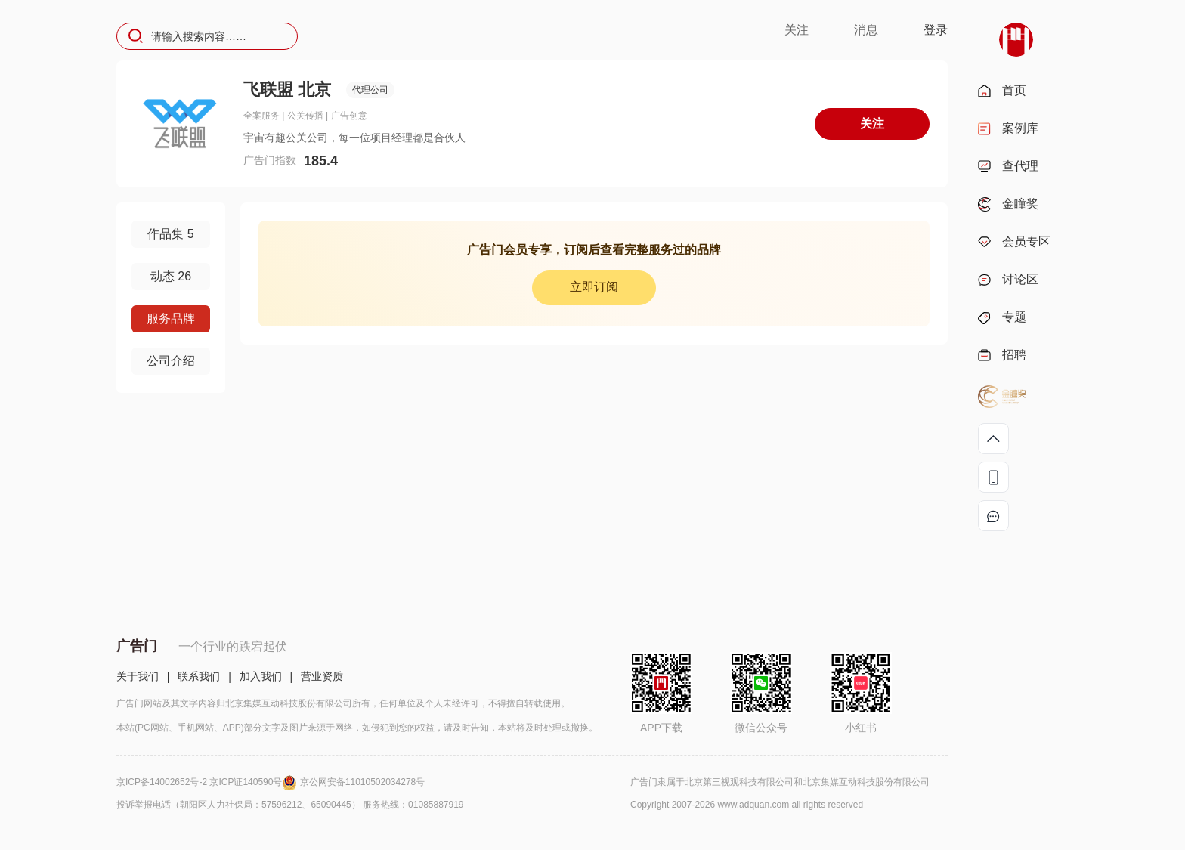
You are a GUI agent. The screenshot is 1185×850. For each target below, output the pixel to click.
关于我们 (137, 676)
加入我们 (261, 676)
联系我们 (199, 676)
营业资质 (322, 676)
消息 (866, 29)
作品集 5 (170, 233)
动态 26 (170, 276)
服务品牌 (171, 318)
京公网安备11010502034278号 (362, 782)
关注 (796, 29)
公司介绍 (171, 360)
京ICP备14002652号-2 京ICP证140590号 (208, 782)
